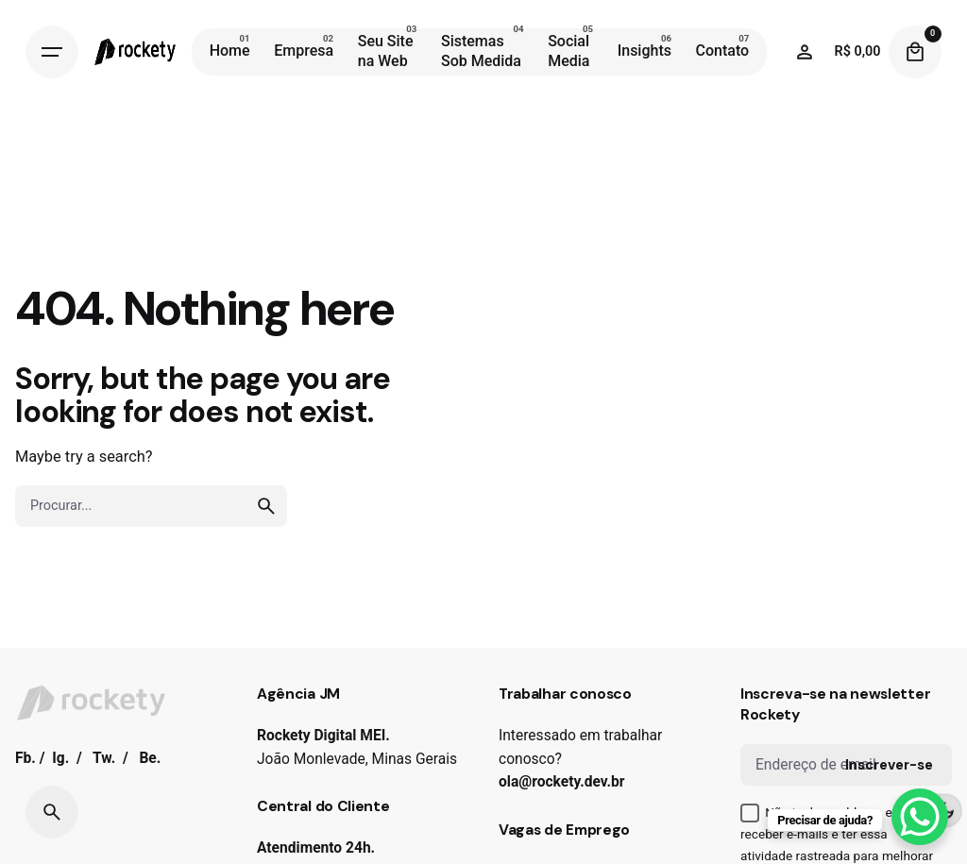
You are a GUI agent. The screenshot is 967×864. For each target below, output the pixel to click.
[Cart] (915, 51)
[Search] (51, 812)
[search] (266, 506)
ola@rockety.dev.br (562, 781)
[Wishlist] (804, 52)
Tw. (104, 758)
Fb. (25, 758)
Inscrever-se (889, 764)
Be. (150, 758)
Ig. (60, 758)
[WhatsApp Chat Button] (919, 816)
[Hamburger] (51, 51)
